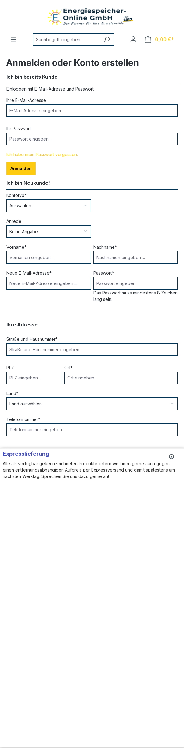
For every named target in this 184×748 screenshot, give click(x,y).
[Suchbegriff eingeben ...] (66, 39)
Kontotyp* (16, 195)
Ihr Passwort (18, 128)
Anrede (13, 221)
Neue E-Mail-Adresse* (29, 273)
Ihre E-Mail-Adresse (26, 100)
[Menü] (13, 39)
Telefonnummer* (23, 419)
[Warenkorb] (159, 39)
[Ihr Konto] (133, 39)
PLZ (10, 367)
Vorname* (16, 247)
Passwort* (103, 273)
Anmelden (21, 168)
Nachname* (105, 247)
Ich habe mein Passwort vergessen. (42, 154)
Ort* (68, 367)
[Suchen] (106, 39)
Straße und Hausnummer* (32, 339)
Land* (12, 393)
